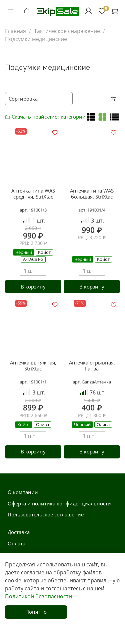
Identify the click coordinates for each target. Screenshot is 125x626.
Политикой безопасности (38, 596)
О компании (23, 492)
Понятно (36, 611)
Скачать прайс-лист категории (9, 117)
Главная (15, 31)
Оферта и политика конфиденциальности (59, 503)
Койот (44, 252)
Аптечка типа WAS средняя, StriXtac (33, 193)
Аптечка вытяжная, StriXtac (33, 365)
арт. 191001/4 (91, 210)
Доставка (19, 532)
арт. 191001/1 (33, 382)
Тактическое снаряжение (67, 31)
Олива (42, 424)
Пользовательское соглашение (46, 514)
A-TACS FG (33, 259)
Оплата (16, 543)
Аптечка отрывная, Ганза (92, 365)
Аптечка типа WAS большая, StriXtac (92, 193)
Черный (23, 252)
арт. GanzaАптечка (92, 382)
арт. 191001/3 (33, 210)
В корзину (33, 286)
